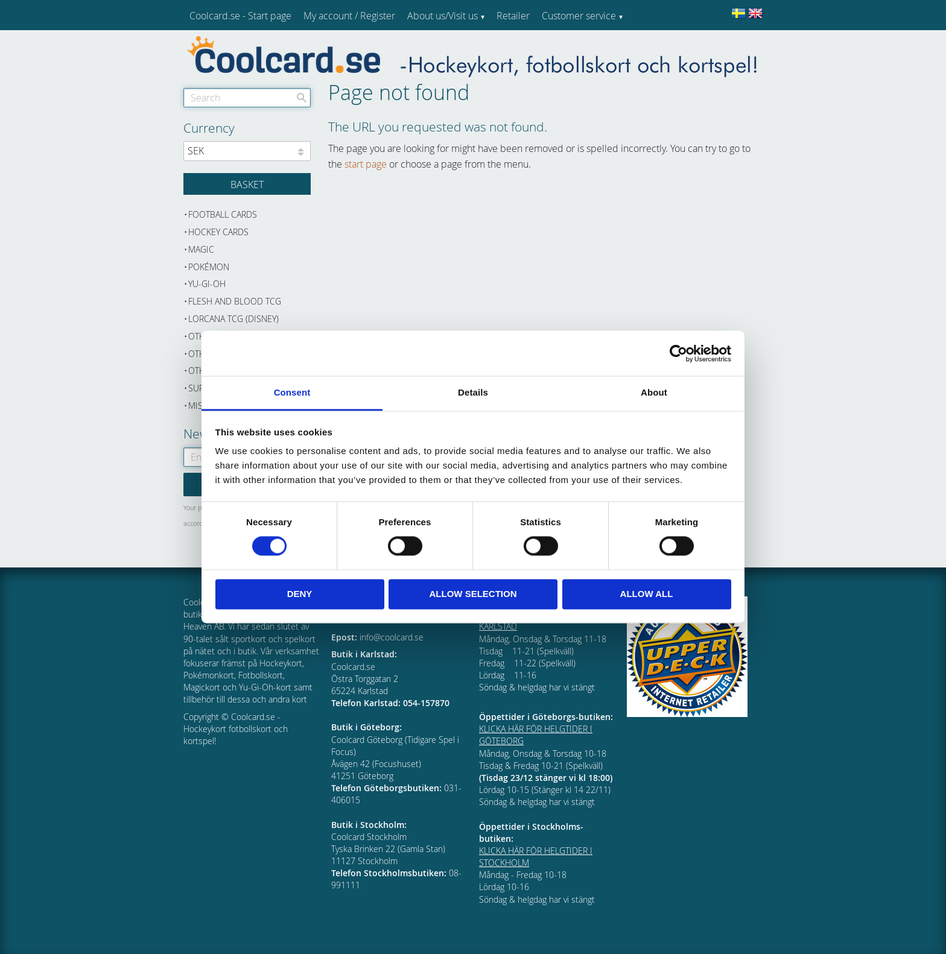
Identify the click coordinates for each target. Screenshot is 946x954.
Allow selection (473, 594)
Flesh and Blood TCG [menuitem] (234, 301)
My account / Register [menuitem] (349, 15)
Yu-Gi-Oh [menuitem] (207, 283)
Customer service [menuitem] (579, 15)
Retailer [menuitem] (513, 15)
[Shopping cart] (247, 184)
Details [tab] (473, 392)
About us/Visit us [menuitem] (442, 15)
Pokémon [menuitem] (208, 267)
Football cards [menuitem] (222, 214)
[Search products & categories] (247, 97)
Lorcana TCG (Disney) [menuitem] (233, 318)
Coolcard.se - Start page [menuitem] (240, 15)
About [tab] (654, 392)
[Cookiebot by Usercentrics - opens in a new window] (678, 353)
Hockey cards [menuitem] (218, 232)
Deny (300, 594)
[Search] (302, 98)
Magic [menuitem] (201, 249)
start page (365, 164)
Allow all (646, 594)
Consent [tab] (292, 392)
